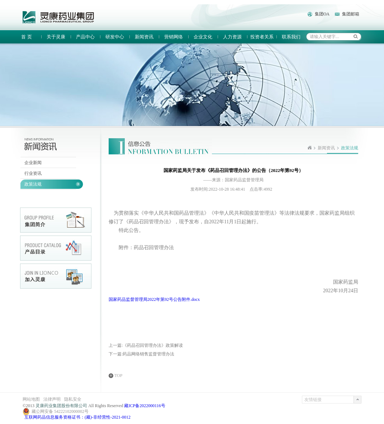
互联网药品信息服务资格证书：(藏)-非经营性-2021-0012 (77, 417)
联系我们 (291, 36)
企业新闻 (33, 162)
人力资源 (232, 36)
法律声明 (52, 399)
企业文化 (203, 36)
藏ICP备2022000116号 (144, 405)
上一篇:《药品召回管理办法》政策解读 (146, 345)
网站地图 (31, 399)
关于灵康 (56, 36)
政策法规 (33, 184)
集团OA (322, 14)
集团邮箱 (350, 14)
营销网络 (173, 36)
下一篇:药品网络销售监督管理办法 (141, 354)
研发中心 (114, 36)
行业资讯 (33, 173)
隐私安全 (72, 399)
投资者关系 (262, 36)
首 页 (26, 36)
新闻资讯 (144, 36)
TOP (118, 375)
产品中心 (85, 36)
